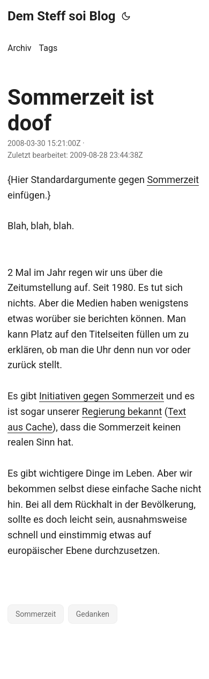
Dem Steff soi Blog (61, 16)
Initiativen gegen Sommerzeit (101, 395)
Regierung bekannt (122, 411)
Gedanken (92, 614)
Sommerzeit (173, 179)
